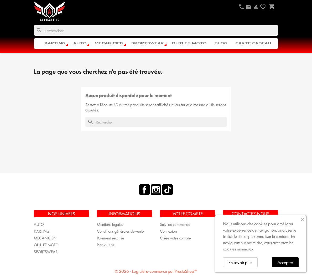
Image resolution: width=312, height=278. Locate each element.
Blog (221, 43)
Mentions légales (110, 224)
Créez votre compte (175, 237)
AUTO (80, 43)
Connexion (168, 231)
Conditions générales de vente (120, 231)
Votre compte (188, 213)
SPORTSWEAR (147, 43)
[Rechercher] (156, 30)
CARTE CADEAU (253, 43)
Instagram (156, 189)
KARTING (55, 43)
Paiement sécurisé (110, 237)
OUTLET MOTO (189, 43)
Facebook (144, 189)
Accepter (285, 262)
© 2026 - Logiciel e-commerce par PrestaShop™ (156, 271)
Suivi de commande (175, 224)
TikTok (167, 189)
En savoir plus (240, 262)
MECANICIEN (109, 43)
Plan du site (105, 244)
